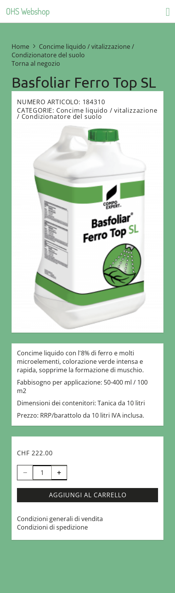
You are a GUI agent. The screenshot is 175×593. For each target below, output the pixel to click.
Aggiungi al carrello (87, 495)
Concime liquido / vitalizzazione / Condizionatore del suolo (87, 113)
